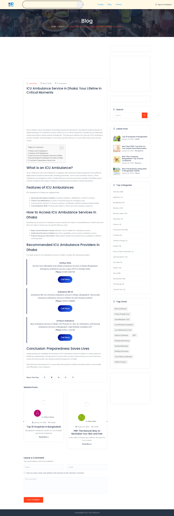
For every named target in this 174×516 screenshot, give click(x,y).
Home (53, 27)
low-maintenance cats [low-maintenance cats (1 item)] (123, 330)
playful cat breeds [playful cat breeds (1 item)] (121, 335)
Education (117, 219)
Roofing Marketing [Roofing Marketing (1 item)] (121, 346)
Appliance (117, 197)
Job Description (118, 257)
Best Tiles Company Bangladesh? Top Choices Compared (132, 158)
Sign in (160, 4)
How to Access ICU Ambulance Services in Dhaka (45, 155)
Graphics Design (119, 241)
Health (62, 27)
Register (168, 4)
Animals (116, 192)
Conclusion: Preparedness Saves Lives (42, 160)
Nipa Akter (33, 83)
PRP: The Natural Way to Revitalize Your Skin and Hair (87, 432)
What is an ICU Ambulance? (38, 151)
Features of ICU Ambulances (38, 153)
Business (138, 163)
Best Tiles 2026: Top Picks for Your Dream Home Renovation (134, 147)
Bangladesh (139, 151)
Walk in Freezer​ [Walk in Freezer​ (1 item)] (120, 362)
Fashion (116, 224)
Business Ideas (118, 213)
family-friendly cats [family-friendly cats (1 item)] (122, 314)
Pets (114, 273)
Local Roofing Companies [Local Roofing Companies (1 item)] (124, 325)
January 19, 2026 (128, 151)
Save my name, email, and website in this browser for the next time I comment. (55, 473)
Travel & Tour (118, 289)
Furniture (116, 235)
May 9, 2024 (46, 83)
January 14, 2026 (128, 173)
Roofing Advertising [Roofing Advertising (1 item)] (122, 341)
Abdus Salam (49, 417)
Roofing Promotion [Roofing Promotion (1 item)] (121, 351)
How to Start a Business (122, 251)
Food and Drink (119, 230)
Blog (109, 4)
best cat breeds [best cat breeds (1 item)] (120, 309)
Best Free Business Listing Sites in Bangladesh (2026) (134, 170)
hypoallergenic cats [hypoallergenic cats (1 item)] (122, 319)
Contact (119, 4)
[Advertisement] (65, 62)
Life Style (116, 262)
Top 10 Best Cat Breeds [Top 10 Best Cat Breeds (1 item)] (123, 357)
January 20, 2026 (128, 139)
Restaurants (117, 279)
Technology (117, 284)
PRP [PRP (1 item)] (134, 335)
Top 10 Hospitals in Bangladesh (44, 426)
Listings (100, 4)
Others (137, 173)
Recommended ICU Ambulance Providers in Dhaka (46, 158)
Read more (44, 437)
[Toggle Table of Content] (60, 148)
